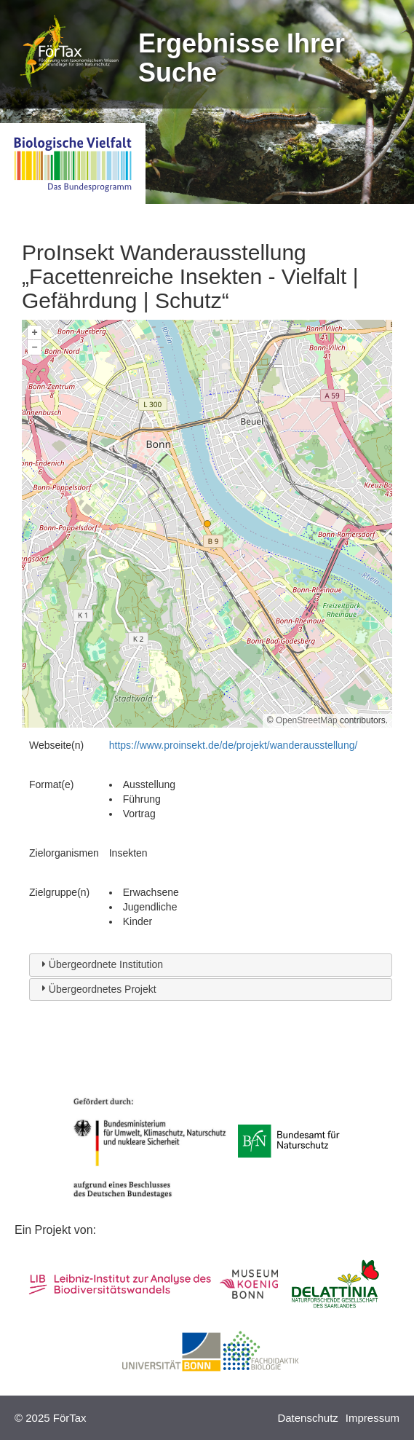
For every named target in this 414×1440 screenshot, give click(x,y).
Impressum (372, 1418)
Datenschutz (307, 1418)
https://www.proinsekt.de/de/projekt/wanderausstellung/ (233, 745)
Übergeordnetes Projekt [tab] (96, 988)
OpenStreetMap (307, 720)
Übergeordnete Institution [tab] (100, 964)
